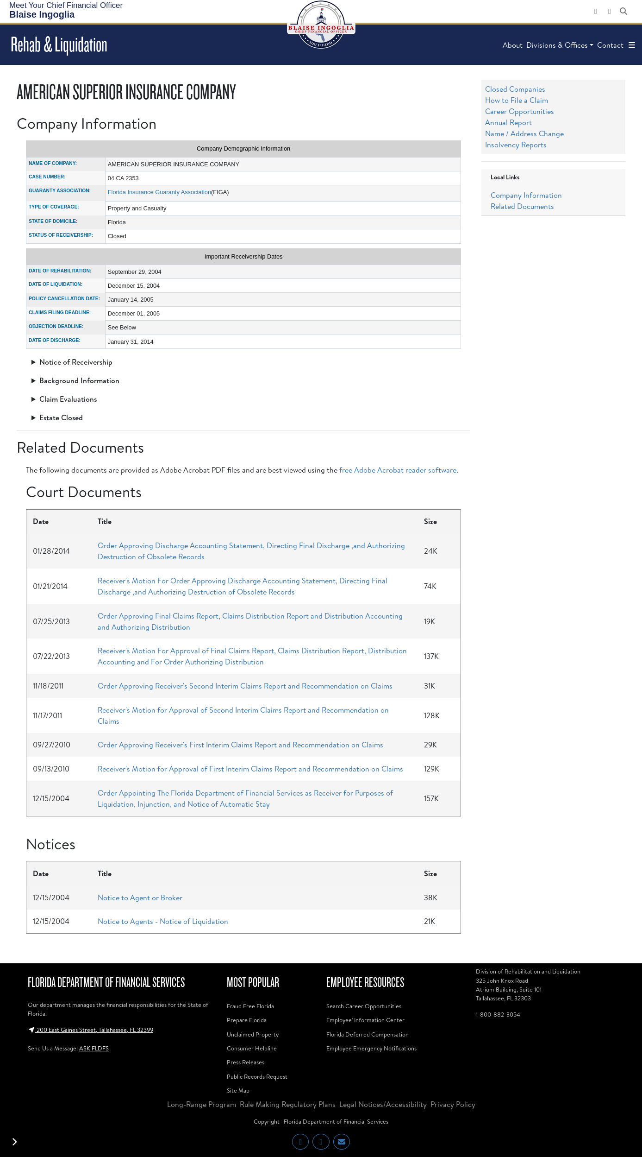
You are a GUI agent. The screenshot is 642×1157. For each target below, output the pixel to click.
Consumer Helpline (252, 1048)
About (513, 45)
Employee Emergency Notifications (371, 1048)
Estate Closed (61, 417)
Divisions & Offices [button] (557, 45)
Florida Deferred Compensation (367, 1034)
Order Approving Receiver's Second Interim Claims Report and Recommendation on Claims (245, 686)
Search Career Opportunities (363, 1006)
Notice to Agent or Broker (140, 897)
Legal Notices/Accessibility (383, 1104)
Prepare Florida (247, 1020)
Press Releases (245, 1062)
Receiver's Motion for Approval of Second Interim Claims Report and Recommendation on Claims (243, 715)
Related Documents (522, 206)
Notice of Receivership (75, 362)
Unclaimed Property (253, 1034)
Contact (610, 45)
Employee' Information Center (365, 1020)
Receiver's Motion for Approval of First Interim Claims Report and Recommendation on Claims (250, 769)
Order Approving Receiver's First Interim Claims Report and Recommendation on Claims (240, 745)
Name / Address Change (524, 133)
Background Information (79, 380)
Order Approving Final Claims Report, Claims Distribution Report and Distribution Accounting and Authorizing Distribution (250, 621)
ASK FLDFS (94, 1048)
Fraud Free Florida (250, 1006)
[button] (631, 45)
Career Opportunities (519, 111)
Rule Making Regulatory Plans (288, 1104)
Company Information (526, 195)
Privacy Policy (452, 1104)
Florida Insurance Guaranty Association (159, 192)
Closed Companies (515, 89)
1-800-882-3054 (498, 1014)
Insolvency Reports (516, 144)
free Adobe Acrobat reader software (397, 470)
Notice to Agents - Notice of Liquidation (163, 921)
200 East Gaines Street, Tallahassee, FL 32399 (90, 1029)
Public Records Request (257, 1076)
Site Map (238, 1090)
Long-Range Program (201, 1104)
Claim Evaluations (68, 399)
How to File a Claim (516, 100)
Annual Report (508, 122)
